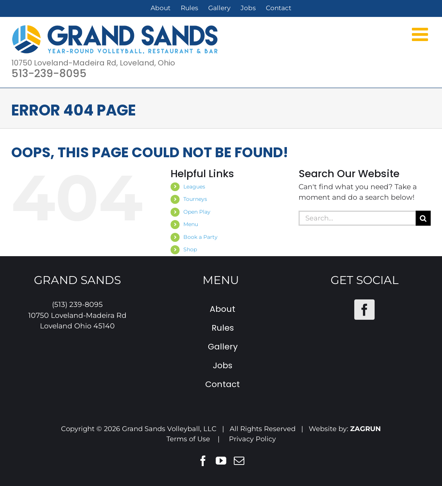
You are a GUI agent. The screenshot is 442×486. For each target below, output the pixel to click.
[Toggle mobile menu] (421, 33)
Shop (190, 249)
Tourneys (195, 199)
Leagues (194, 186)
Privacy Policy (252, 439)
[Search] (423, 218)
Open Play (196, 211)
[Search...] (357, 218)
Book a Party (200, 237)
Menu (190, 224)
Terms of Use (188, 439)
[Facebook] (364, 309)
